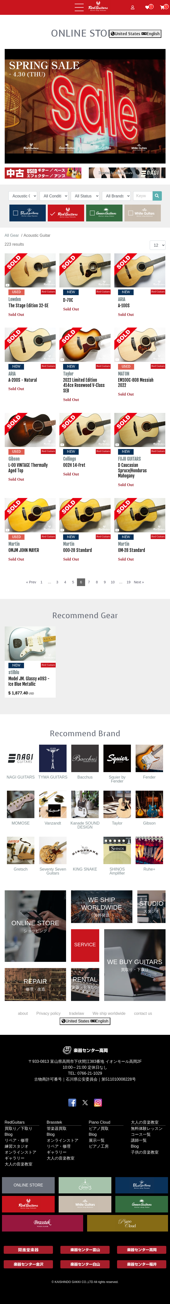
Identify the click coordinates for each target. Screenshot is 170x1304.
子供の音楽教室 (145, 1152)
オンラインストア (20, 1152)
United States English (135, 33)
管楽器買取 (57, 1128)
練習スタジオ (16, 1146)
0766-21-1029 (89, 1073)
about (23, 1013)
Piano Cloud (99, 1122)
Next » (139, 582)
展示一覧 (97, 1140)
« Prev (31, 582)
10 (113, 582)
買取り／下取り (18, 1128)
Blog (9, 1134)
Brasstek (54, 1122)
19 (129, 582)
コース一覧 (141, 1134)
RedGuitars (15, 1122)
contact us (143, 1013)
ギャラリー (14, 1158)
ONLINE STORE (85, 33)
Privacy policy (48, 1013)
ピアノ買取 (99, 1128)
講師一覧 (139, 1140)
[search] (157, 196)
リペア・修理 (16, 1140)
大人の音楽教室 (18, 1164)
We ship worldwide (109, 1013)
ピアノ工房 (99, 1146)
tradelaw (76, 1013)
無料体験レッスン (147, 1128)
